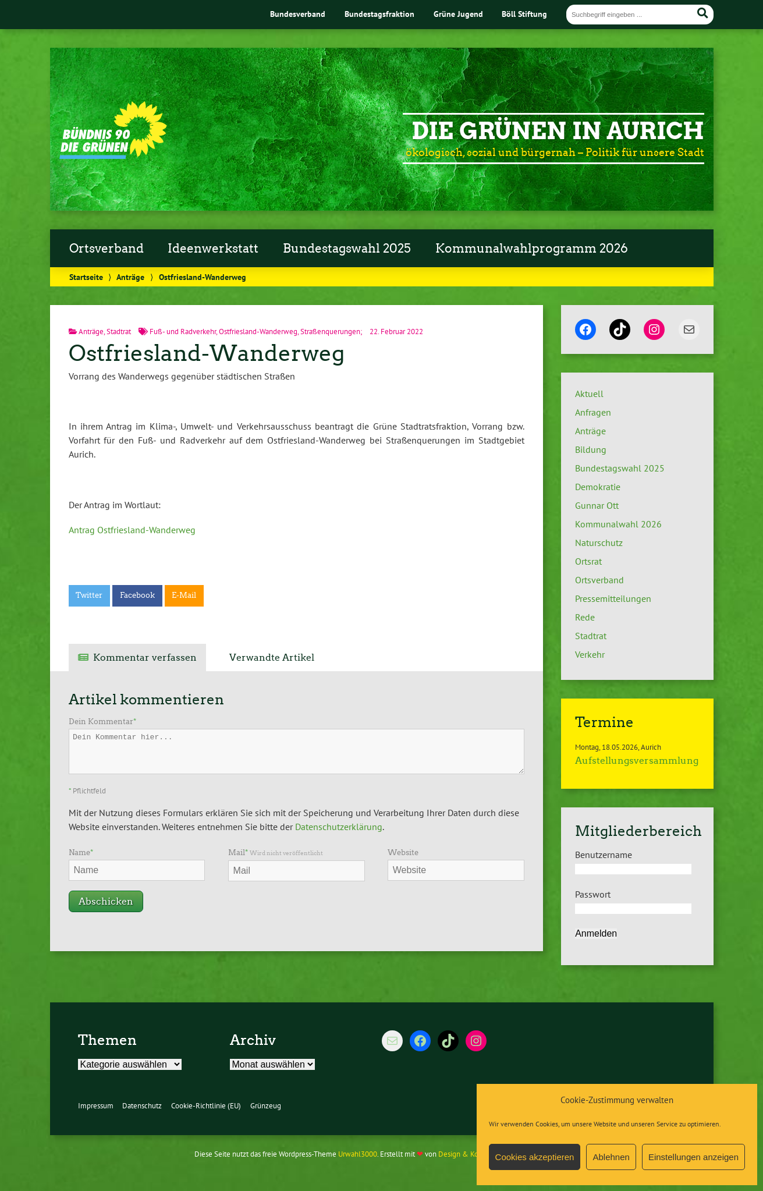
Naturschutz (599, 542)
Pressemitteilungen (613, 598)
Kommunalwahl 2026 (618, 524)
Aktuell (589, 393)
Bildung (590, 449)
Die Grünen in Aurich (557, 131)
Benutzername (603, 854)
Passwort (593, 894)
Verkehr (590, 654)
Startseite (86, 276)
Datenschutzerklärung (338, 826)
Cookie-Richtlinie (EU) (206, 1106)
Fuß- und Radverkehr (183, 331)
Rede (585, 617)
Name (81, 852)
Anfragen (593, 412)
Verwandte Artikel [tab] (271, 657)
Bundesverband (297, 13)
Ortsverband (106, 248)
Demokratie (597, 486)
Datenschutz (142, 1106)
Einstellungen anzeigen (693, 1157)
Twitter (89, 595)
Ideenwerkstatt (213, 248)
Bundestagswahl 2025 (347, 248)
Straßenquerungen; (331, 331)
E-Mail (184, 595)
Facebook (137, 595)
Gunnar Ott (597, 505)
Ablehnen (610, 1157)
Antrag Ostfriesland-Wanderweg (132, 530)
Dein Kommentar (102, 721)
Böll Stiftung (524, 13)
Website (403, 852)
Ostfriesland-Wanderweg (258, 331)
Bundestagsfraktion (379, 13)
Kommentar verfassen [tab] (145, 657)
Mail (275, 852)
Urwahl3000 (357, 1154)
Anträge (130, 276)
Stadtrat (119, 331)
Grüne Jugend (458, 13)
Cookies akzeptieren (534, 1157)
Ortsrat (588, 561)
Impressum (95, 1106)
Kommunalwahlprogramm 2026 (531, 248)
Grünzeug (265, 1106)
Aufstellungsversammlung (636, 760)
